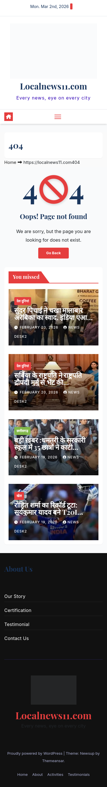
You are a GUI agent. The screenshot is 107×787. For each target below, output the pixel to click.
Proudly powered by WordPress (35, 753)
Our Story (14, 596)
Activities (55, 774)
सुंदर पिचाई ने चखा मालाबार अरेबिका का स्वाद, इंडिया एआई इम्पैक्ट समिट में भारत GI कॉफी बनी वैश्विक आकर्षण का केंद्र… (53, 320)
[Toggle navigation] (58, 117)
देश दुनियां (23, 301)
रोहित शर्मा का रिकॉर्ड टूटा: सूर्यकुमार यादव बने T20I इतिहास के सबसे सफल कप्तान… (45, 515)
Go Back (53, 253)
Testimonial (16, 624)
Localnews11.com (53, 86)
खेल (19, 496)
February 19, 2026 (39, 457)
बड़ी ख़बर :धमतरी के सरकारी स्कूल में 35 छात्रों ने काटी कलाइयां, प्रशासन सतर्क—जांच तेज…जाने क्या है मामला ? (51, 450)
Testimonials (79, 774)
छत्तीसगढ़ (22, 431)
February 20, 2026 (39, 327)
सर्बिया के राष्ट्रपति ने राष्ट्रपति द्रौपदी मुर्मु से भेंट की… (48, 378)
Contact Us (16, 638)
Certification (17, 610)
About (37, 774)
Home (10, 162)
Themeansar (53, 760)
